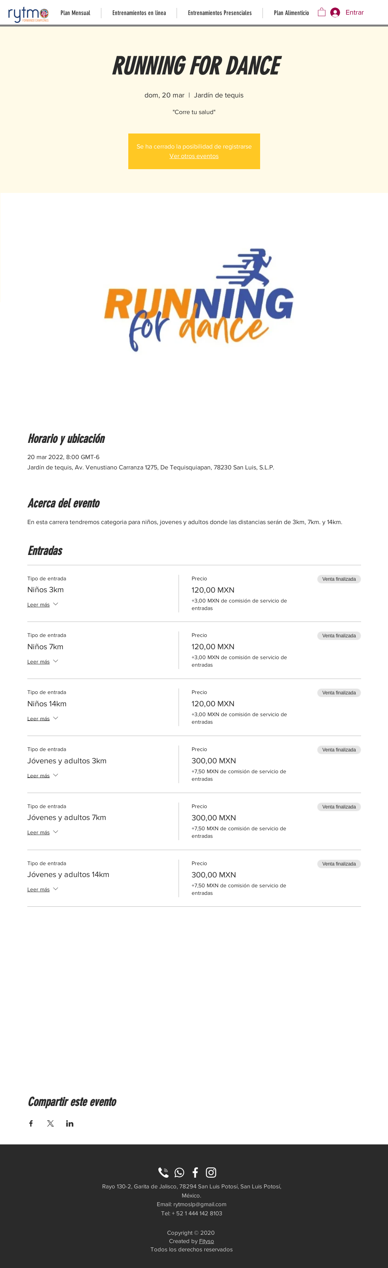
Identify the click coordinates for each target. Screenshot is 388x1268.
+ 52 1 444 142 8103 (197, 1213)
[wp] (179, 1172)
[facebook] (195, 1172)
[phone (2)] (163, 1172)
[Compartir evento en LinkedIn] (70, 1123)
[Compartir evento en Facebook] (31, 1123)
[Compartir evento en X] (50, 1123)
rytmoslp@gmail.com (199, 1204)
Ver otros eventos (194, 156)
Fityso (206, 1240)
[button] (321, 11)
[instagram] (211, 1172)
